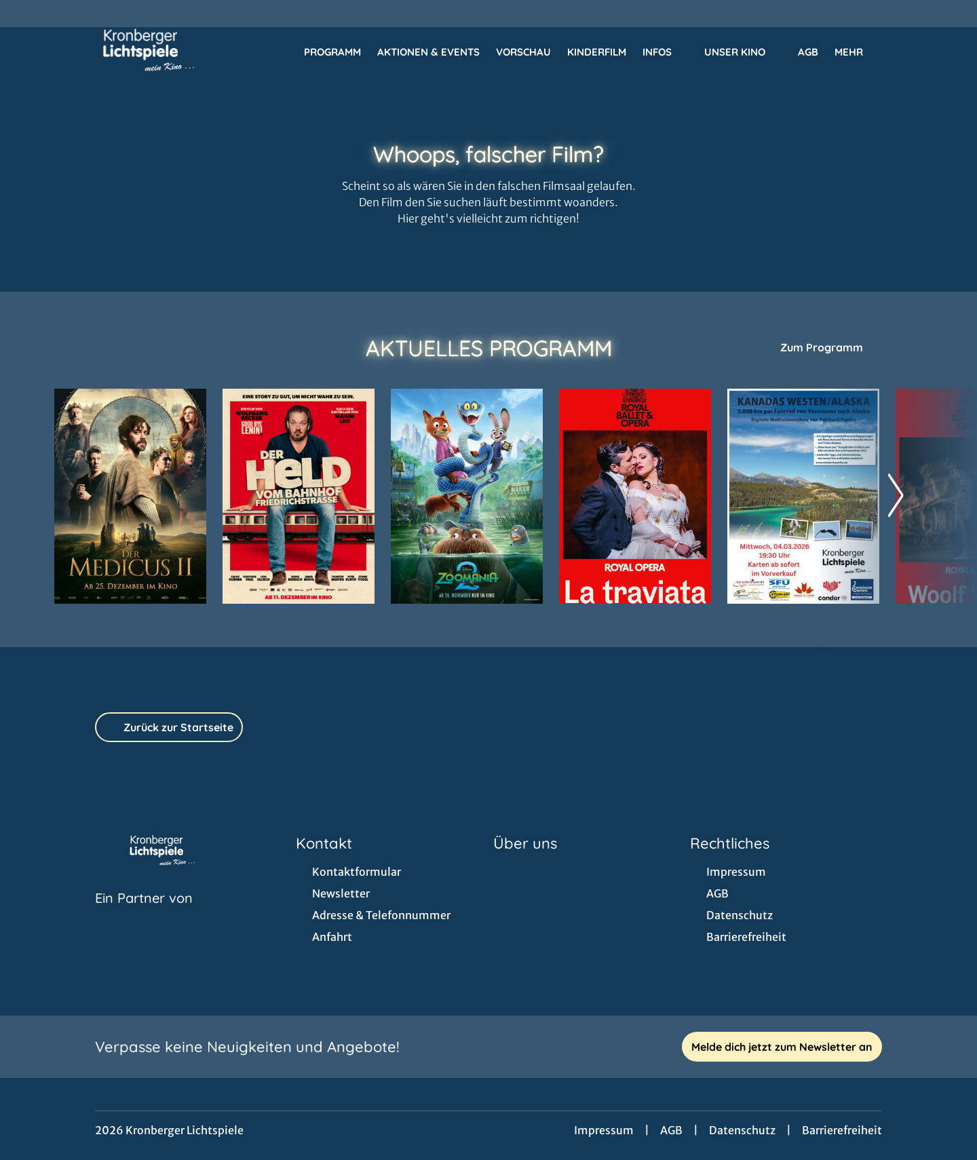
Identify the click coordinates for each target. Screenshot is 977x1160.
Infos (665, 52)
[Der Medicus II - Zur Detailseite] (130, 496)
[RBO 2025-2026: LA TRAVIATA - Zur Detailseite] (635, 496)
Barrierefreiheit (842, 1130)
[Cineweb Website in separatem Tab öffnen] (144, 915)
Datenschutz (742, 1130)
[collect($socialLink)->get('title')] (24, 13)
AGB (671, 1130)
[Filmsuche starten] (909, 51)
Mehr (857, 52)
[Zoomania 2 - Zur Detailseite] (467, 496)
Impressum (604, 1130)
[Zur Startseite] (149, 51)
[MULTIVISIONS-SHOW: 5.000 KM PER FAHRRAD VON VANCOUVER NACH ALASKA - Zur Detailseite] (803, 496)
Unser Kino (743, 52)
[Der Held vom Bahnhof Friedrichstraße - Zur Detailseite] (299, 496)
